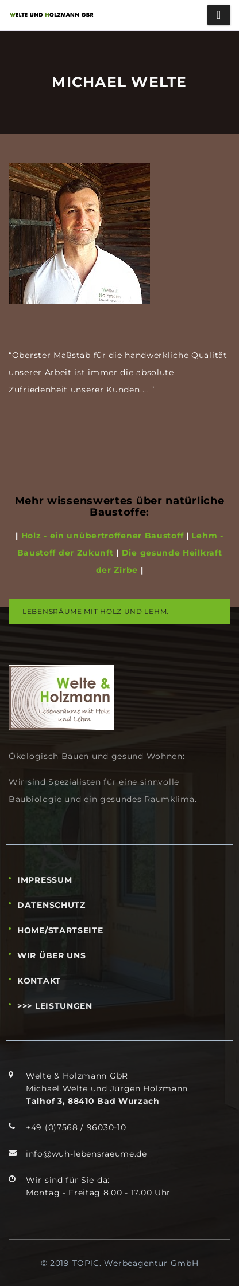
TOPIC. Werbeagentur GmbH (135, 1263)
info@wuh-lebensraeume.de (86, 1154)
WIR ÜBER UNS (51, 955)
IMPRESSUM (44, 880)
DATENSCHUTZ (51, 905)
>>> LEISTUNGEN (54, 1006)
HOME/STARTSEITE (60, 930)
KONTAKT (39, 981)
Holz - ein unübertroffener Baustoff (100, 535)
